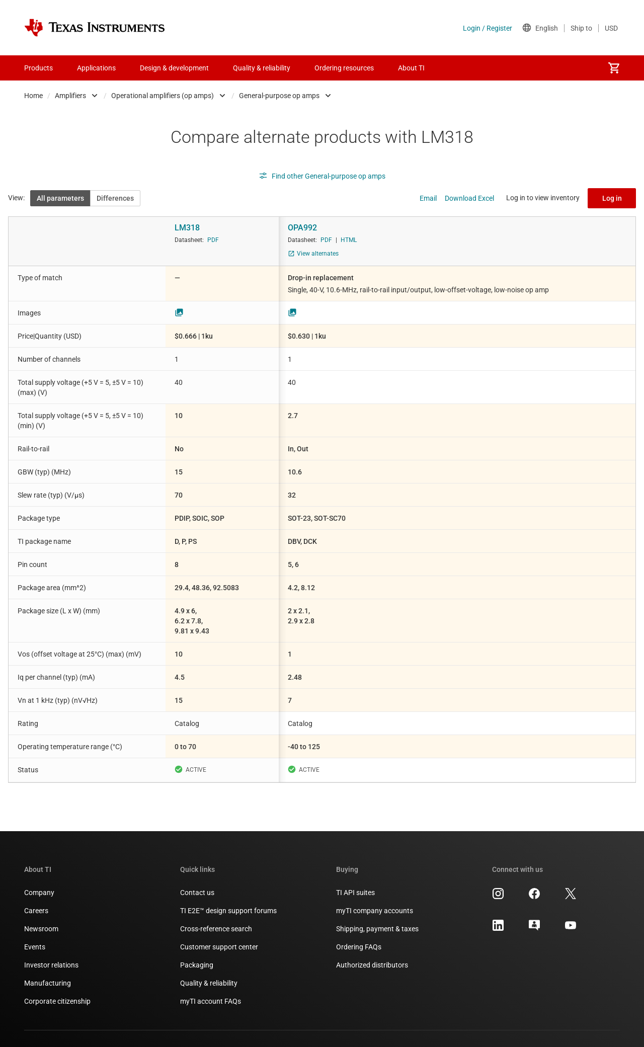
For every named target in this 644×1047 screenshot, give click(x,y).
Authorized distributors (372, 965)
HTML (349, 240)
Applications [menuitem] (96, 68)
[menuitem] (614, 67)
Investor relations (51, 965)
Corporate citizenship (57, 1001)
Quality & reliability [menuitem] (261, 68)
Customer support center (219, 947)
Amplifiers (70, 96)
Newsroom (41, 929)
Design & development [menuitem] (174, 68)
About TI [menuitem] (411, 68)
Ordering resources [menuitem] (344, 68)
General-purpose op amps (279, 96)
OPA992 (302, 227)
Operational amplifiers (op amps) (162, 96)
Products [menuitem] (38, 68)
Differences (115, 198)
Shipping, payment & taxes (377, 929)
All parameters (60, 198)
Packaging (196, 965)
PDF (213, 240)
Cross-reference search (216, 929)
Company (39, 893)
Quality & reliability (208, 983)
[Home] (94, 28)
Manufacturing (47, 983)
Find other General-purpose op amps (322, 176)
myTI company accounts (374, 911)
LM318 (187, 227)
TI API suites (355, 893)
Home (33, 96)
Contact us (197, 893)
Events (34, 947)
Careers (36, 911)
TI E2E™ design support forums (228, 911)
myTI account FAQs (210, 1001)
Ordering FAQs (358, 947)
